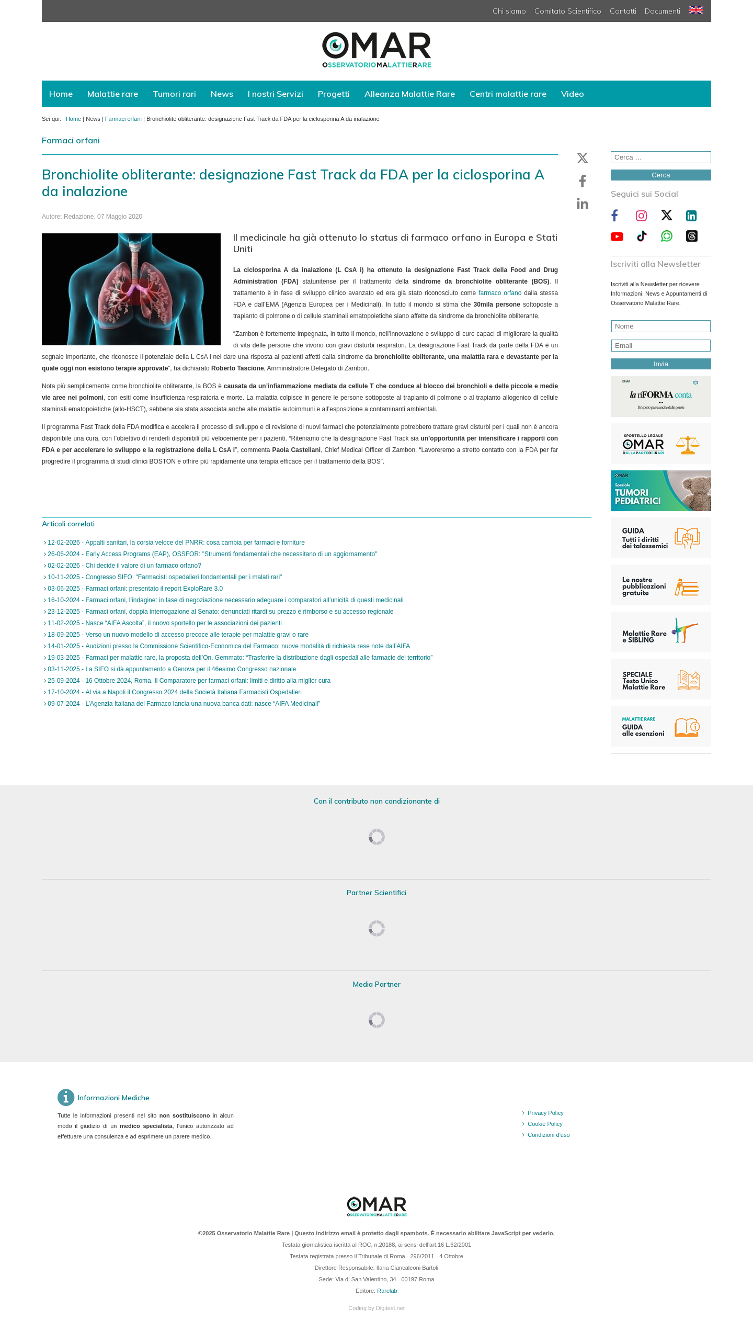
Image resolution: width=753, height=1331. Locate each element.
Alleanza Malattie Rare (409, 93)
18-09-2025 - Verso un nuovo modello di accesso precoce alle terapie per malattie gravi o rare (177, 634)
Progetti (334, 93)
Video (572, 93)
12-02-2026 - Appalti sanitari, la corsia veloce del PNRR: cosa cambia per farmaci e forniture (175, 542)
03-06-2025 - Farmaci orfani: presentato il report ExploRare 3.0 (134, 588)
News (222, 93)
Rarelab (387, 1291)
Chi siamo (509, 11)
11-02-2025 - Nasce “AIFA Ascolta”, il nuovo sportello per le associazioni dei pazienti (164, 623)
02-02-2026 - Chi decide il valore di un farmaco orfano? (123, 565)
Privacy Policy (545, 1113)
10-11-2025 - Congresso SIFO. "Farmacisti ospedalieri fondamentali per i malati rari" (164, 577)
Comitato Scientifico (567, 11)
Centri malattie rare (508, 93)
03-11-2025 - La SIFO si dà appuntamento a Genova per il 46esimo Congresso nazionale (171, 669)
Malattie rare (112, 93)
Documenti (662, 11)
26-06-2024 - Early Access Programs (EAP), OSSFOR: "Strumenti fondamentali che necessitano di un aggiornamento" (212, 554)
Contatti (623, 11)
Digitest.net (390, 1308)
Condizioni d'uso (548, 1135)
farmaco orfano (499, 293)
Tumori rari (174, 93)
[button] (582, 158)
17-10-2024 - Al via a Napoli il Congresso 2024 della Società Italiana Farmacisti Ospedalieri (174, 692)
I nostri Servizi (275, 93)
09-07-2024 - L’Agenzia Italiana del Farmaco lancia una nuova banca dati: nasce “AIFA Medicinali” (183, 703)
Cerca (661, 175)
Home (61, 93)
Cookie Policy (545, 1124)
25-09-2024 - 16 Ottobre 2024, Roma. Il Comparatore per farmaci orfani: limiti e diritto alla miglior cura (188, 680)
